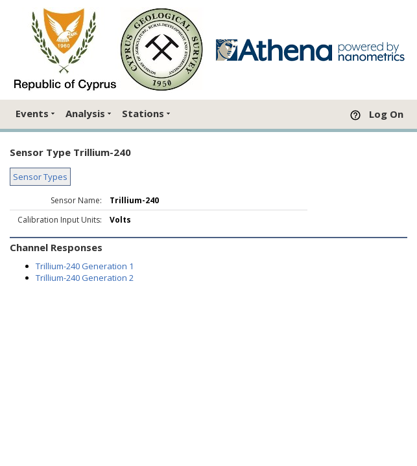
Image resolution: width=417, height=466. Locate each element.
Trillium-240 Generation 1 (85, 266)
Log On (386, 113)
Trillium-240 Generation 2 (85, 277)
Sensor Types (40, 177)
